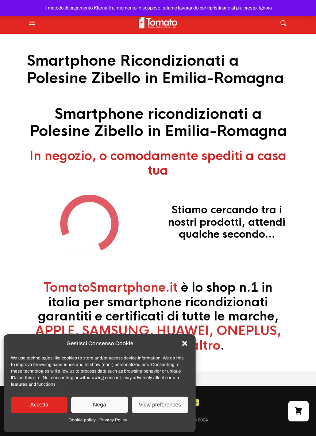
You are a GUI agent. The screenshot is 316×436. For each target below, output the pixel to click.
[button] (184, 343)
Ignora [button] (265, 8)
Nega (99, 404)
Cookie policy (82, 420)
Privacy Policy (113, 420)
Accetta (39, 404)
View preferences (160, 404)
